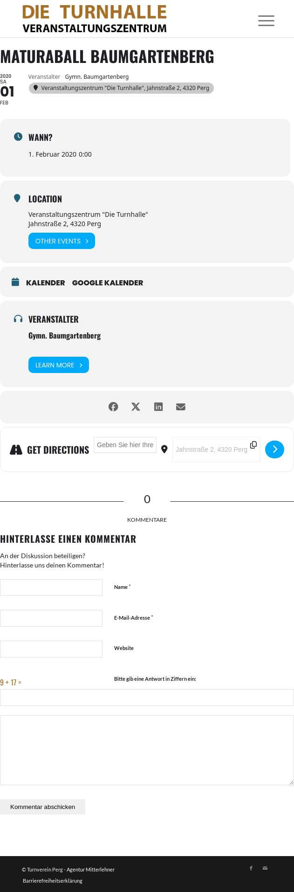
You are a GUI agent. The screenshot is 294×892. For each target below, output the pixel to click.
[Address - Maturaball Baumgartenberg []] (125, 445)
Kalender (45, 283)
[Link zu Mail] (265, 868)
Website (124, 648)
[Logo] (122, 18)
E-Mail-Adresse (133, 617)
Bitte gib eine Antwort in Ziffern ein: (155, 679)
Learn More (58, 365)
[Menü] (259, 19)
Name (122, 586)
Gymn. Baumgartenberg (64, 335)
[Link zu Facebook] (251, 868)
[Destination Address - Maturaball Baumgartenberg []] (216, 449)
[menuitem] (259, 19)
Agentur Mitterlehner (91, 869)
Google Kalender (108, 283)
